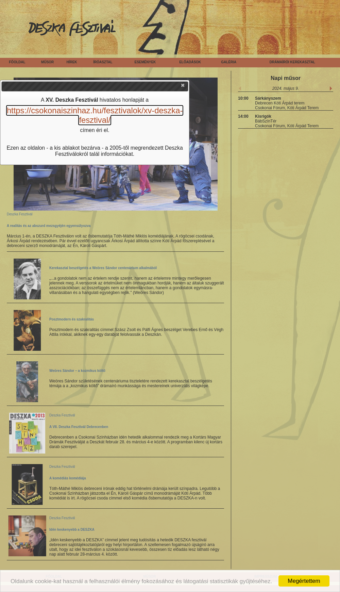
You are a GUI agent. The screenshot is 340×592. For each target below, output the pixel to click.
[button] (183, 87)
